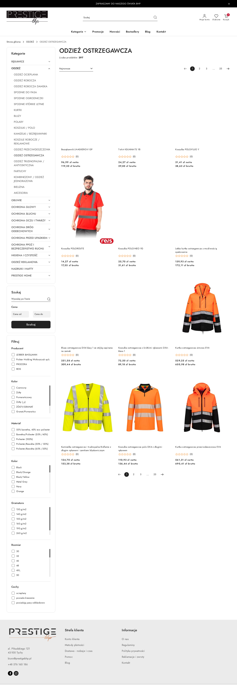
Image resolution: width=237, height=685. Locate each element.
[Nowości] (114, 32)
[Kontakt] (161, 32)
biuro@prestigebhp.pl (19, 658)
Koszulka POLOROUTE (72, 248)
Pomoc (69, 657)
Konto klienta (72, 639)
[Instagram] (16, 673)
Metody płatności (74, 645)
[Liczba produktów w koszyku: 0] (226, 17)
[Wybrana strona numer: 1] (192, 68)
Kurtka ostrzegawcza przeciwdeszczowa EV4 (198, 447)
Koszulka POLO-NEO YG (130, 248)
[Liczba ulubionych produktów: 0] (216, 17)
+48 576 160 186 (18, 664)
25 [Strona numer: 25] (220, 68)
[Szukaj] (49, 299)
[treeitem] (31, 61)
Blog (67, 663)
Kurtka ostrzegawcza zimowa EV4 (192, 347)
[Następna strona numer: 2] (227, 68)
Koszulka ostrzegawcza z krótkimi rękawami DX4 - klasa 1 (143, 349)
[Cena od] (20, 314)
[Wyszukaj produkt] (120, 17)
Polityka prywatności (133, 651)
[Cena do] (42, 314)
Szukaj (31, 324)
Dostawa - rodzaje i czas (78, 651)
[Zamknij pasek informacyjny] (228, 3)
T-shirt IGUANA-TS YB (129, 149)
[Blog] (148, 32)
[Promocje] (98, 32)
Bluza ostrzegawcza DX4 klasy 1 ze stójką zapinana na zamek (87, 349)
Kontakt (126, 663)
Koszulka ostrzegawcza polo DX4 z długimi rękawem (140, 448)
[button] (79, 32)
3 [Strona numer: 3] (206, 68)
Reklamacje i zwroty (133, 657)
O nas (125, 639)
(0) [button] (77, 156)
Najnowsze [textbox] (64, 68)
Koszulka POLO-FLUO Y (187, 149)
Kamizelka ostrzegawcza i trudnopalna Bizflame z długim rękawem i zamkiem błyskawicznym (86, 448)
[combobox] (76, 68)
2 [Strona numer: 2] (199, 68)
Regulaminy (128, 645)
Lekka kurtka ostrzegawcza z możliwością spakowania (196, 250)
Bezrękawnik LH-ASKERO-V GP (76, 149)
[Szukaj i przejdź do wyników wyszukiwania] (155, 17)
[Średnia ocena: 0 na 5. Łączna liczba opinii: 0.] (70, 156)
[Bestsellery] (132, 32)
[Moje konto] (204, 17)
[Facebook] (10, 673)
